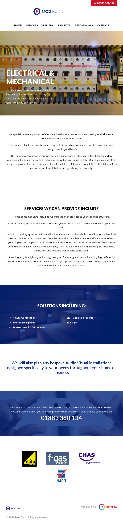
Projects (64, 25)
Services (32, 25)
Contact (103, 25)
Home (18, 25)
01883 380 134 (61, 417)
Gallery (47, 25)
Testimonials (84, 25)
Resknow (111, 506)
